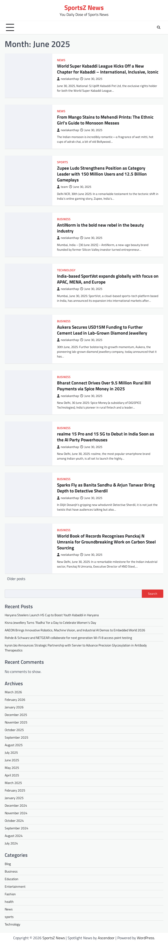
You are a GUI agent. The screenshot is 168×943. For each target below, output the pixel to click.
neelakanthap (68, 79)
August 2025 (14, 744)
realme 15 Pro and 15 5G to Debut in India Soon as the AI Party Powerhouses (105, 436)
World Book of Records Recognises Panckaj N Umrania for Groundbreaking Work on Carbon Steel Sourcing (106, 541)
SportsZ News (84, 7)
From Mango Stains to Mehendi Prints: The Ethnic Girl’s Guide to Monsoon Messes (105, 119)
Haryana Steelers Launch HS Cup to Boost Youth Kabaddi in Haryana (52, 614)
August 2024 (14, 835)
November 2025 (16, 722)
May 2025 (12, 767)
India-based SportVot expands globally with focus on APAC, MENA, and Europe (108, 278)
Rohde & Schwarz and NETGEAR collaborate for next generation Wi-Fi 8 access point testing (68, 637)
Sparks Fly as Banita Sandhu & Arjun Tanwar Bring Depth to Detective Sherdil (106, 487)
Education (11, 878)
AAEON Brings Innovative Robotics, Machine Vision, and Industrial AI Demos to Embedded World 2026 (75, 630)
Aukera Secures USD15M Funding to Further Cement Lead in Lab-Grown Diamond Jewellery (102, 329)
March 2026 (13, 691)
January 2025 (14, 797)
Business (63, 219)
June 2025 (12, 760)
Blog (8, 863)
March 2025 (13, 782)
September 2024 (16, 828)
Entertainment (15, 886)
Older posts (16, 578)
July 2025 (11, 752)
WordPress (145, 938)
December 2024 (16, 805)
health (9, 901)
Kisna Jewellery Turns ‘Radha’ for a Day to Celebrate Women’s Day (50, 622)
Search (152, 593)
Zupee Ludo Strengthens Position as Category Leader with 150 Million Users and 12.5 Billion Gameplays (102, 173)
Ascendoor (106, 938)
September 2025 (16, 737)
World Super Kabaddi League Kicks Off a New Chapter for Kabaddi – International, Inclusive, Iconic (107, 68)
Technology (66, 270)
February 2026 (15, 699)
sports (62, 162)
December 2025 (16, 714)
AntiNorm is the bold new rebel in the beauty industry (100, 227)
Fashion (10, 893)
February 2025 (15, 790)
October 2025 (14, 729)
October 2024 (14, 820)
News (61, 60)
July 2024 (11, 843)
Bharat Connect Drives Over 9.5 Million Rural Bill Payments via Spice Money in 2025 (104, 385)
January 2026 (14, 707)
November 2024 (16, 812)
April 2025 (12, 775)
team (62, 187)
